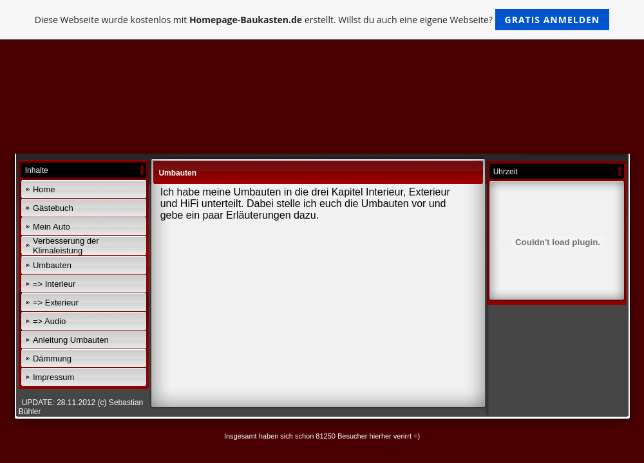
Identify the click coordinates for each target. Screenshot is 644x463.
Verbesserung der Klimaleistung (66, 245)
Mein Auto (51, 227)
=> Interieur (54, 284)
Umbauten (52, 265)
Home (44, 189)
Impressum (53, 377)
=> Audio (49, 321)
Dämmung (52, 358)
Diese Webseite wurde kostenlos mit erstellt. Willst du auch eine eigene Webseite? (322, 19)
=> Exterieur (56, 302)
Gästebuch (53, 208)
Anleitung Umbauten (71, 340)
